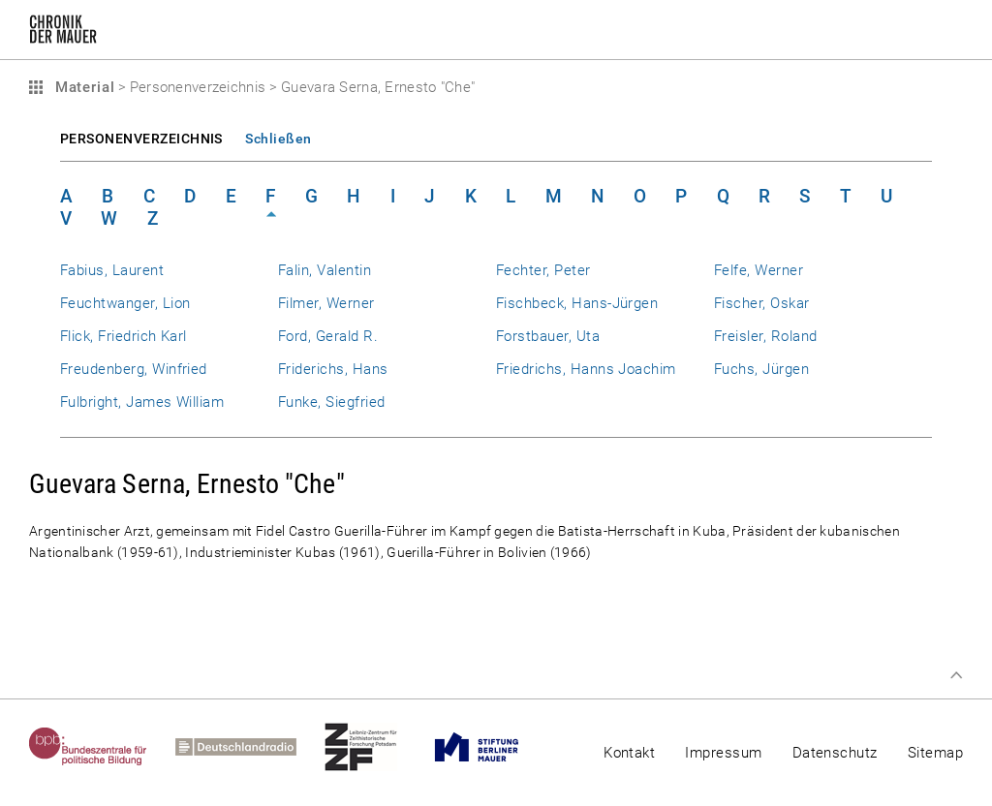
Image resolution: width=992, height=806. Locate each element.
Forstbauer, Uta (548, 336)
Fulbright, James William (142, 402)
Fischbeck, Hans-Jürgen (577, 303)
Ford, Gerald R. (328, 336)
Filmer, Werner (326, 303)
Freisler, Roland (766, 336)
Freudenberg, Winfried (133, 369)
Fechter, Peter (543, 270)
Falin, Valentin (324, 270)
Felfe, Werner (758, 270)
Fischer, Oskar (762, 303)
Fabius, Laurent (112, 270)
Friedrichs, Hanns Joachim (586, 369)
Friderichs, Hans (333, 369)
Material (82, 87)
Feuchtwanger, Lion (125, 303)
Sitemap (935, 752)
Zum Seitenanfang (956, 675)
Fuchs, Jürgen (761, 369)
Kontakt (629, 752)
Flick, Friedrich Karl (123, 336)
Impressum (723, 752)
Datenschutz (835, 752)
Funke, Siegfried (332, 402)
